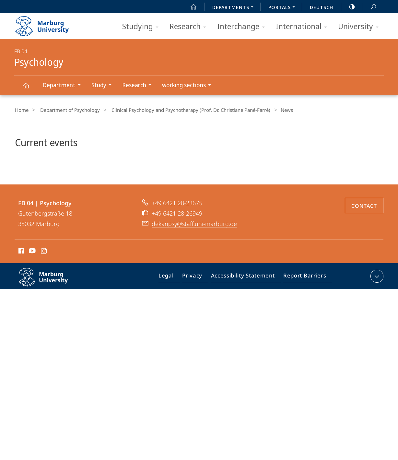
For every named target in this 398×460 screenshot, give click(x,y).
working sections (188, 85)
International (303, 27)
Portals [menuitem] (283, 8)
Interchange (243, 27)
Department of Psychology (66, 110)
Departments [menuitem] (234, 8)
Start (190, 6)
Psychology (30, 88)
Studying (142, 27)
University (360, 27)
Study (103, 85)
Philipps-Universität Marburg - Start (49, 24)
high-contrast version (348, 6)
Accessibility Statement (245, 315)
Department (63, 85)
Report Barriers (303, 315)
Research (190, 27)
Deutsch (321, 7)
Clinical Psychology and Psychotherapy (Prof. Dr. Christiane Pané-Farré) (183, 110)
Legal (173, 315)
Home (21, 110)
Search (370, 7)
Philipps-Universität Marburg (50, 320)
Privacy (197, 315)
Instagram (44, 289)
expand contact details (376, 314)
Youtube (32, 289)
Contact (364, 243)
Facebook (21, 289)
